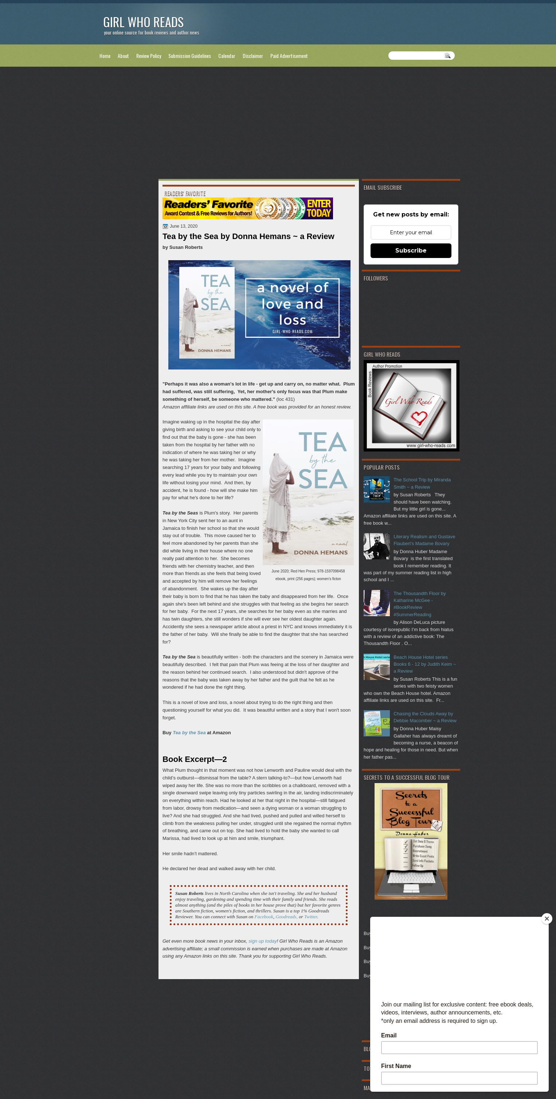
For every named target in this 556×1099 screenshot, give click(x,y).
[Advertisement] (278, 124)
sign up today (262, 941)
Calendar (226, 55)
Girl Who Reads (143, 21)
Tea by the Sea (189, 732)
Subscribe (411, 250)
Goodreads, (286, 916)
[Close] (546, 918)
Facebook (264, 916)
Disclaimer (253, 55)
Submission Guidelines (189, 55)
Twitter (310, 916)
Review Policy (148, 55)
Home (104, 55)
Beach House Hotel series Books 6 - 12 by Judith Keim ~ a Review (424, 664)
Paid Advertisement (289, 55)
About (123, 55)
